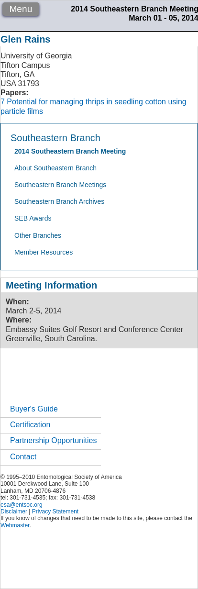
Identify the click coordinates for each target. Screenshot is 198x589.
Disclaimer (13, 511)
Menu (20, 9)
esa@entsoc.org (21, 504)
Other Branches (37, 235)
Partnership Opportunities (53, 440)
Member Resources (43, 252)
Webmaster (14, 525)
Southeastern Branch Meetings (60, 185)
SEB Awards (33, 218)
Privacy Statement (55, 511)
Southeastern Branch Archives (59, 201)
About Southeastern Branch (55, 168)
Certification (30, 425)
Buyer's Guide (34, 409)
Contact (23, 457)
